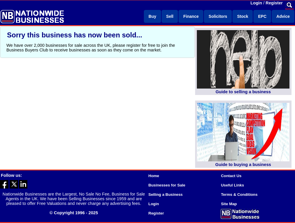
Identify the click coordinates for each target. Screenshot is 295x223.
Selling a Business (166, 194)
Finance (191, 16)
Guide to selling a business (243, 91)
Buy (152, 16)
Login (256, 3)
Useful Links (232, 185)
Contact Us (231, 176)
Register (274, 3)
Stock (242, 16)
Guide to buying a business (243, 164)
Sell (170, 16)
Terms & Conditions (239, 194)
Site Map (229, 204)
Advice (283, 16)
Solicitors (218, 16)
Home (154, 176)
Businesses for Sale (167, 185)
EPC (262, 16)
